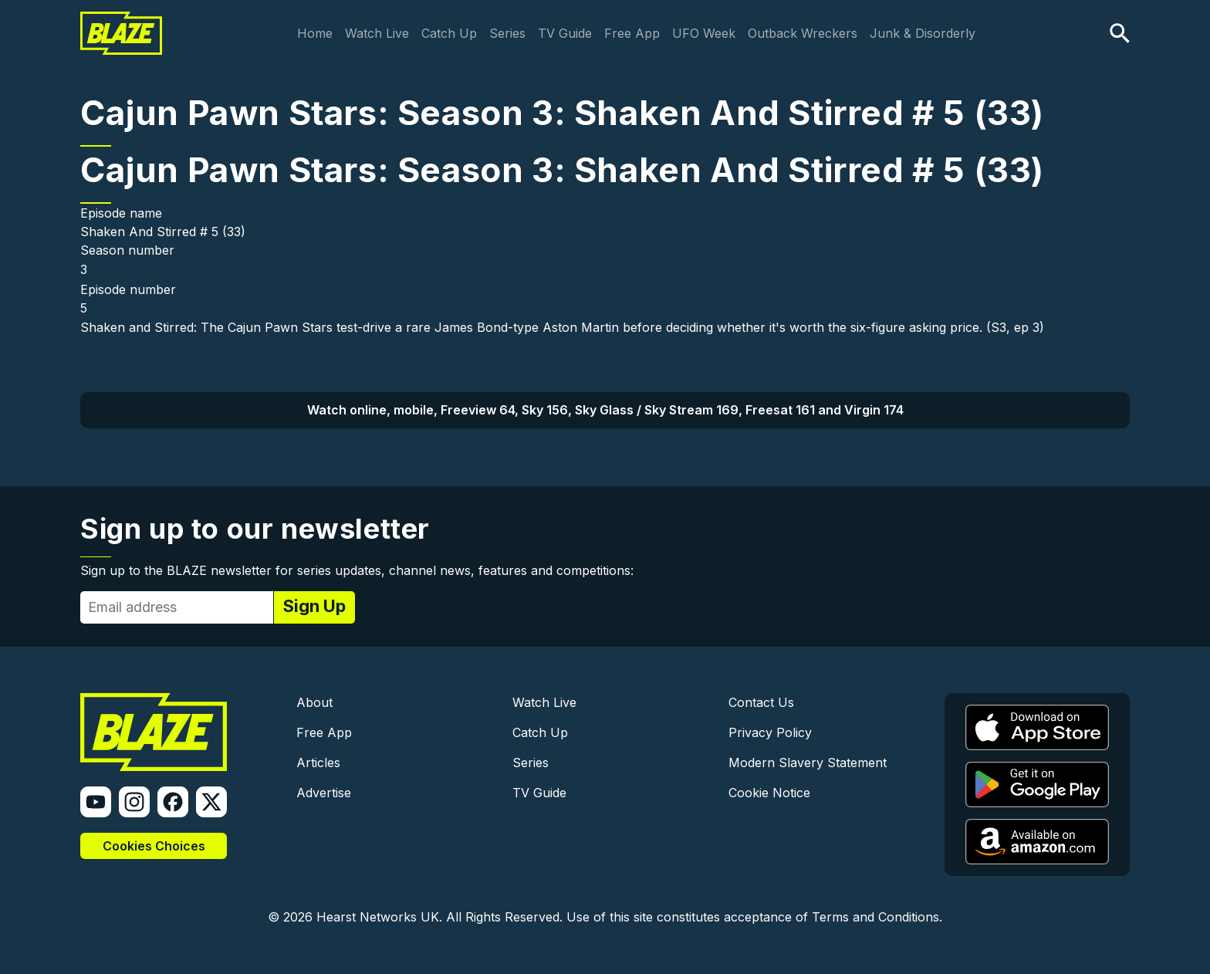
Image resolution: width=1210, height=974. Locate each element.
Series (507, 33)
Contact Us (761, 702)
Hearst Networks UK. (379, 917)
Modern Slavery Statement (807, 762)
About (314, 702)
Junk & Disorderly (922, 33)
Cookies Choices (154, 846)
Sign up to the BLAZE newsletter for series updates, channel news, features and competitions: (357, 570)
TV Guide (565, 33)
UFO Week (703, 33)
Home (315, 33)
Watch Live (377, 33)
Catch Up (449, 33)
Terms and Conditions (875, 917)
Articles (318, 762)
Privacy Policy (770, 732)
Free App (632, 33)
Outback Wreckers (802, 33)
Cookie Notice (769, 792)
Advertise (323, 792)
